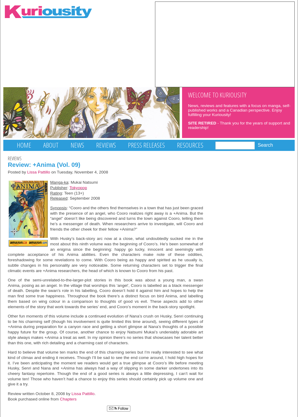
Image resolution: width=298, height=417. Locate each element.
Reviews (106, 145)
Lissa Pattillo (38, 172)
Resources (190, 145)
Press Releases (146, 145)
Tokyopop (78, 188)
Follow (118, 408)
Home (24, 145)
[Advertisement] (224, 44)
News (77, 145)
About (51, 145)
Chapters (68, 399)
